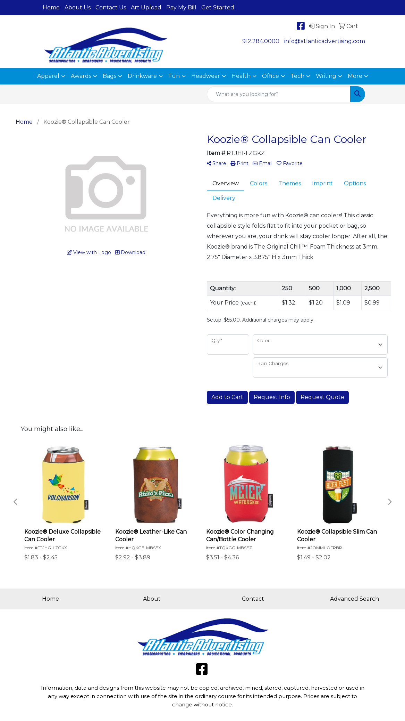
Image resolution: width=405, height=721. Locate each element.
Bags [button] (109, 76)
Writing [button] (326, 76)
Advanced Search (354, 599)
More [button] (355, 76)
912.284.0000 (260, 41)
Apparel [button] (48, 76)
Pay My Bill (181, 7)
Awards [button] (81, 76)
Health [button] (241, 76)
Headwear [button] (205, 76)
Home (51, 7)
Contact (253, 599)
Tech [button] (297, 76)
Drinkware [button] (142, 76)
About (152, 599)
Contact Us (110, 7)
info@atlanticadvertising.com (324, 41)
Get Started (217, 7)
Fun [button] (174, 76)
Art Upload (146, 7)
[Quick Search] (279, 94)
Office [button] (270, 76)
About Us (78, 7)
